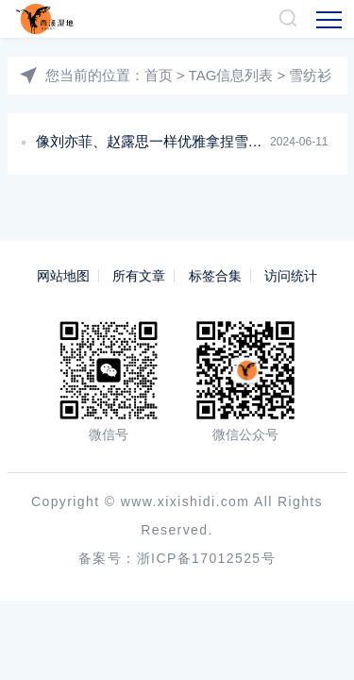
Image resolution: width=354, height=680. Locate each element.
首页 (158, 75)
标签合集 (215, 275)
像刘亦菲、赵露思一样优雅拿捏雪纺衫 (156, 141)
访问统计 (290, 275)
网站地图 (63, 275)
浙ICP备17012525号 (206, 558)
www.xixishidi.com (185, 501)
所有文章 (138, 275)
